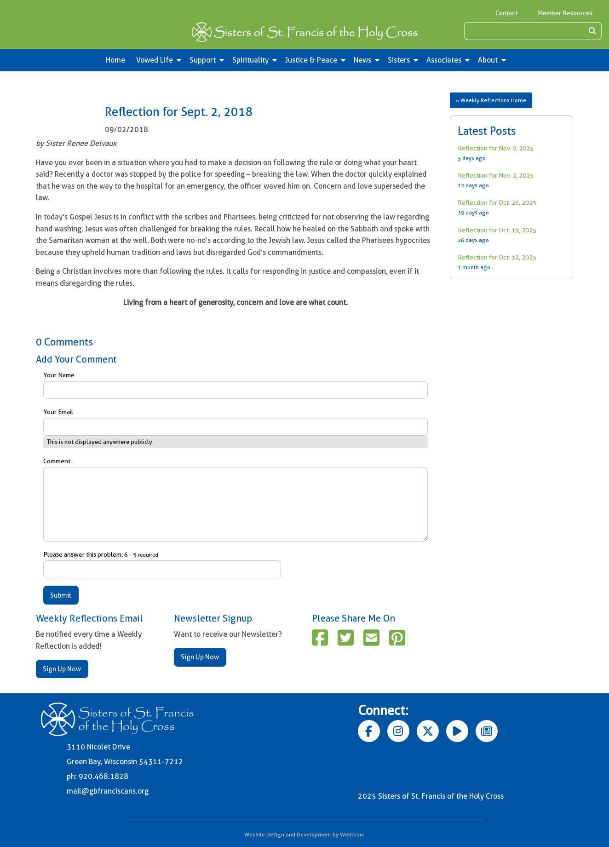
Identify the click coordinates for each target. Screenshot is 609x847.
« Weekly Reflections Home (491, 100)
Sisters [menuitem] (399, 60)
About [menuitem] (488, 60)
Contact (506, 13)
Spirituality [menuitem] (250, 60)
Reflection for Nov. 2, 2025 (496, 175)
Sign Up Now (62, 669)
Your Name (235, 385)
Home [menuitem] (115, 60)
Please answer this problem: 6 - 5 (162, 564)
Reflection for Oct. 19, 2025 (497, 230)
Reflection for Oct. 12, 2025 (497, 257)
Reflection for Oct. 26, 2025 (497, 202)
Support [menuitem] (203, 60)
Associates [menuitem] (443, 60)
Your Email (235, 422)
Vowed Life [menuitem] (154, 60)
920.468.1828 (103, 776)
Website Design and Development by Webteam (304, 834)
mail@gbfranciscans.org (108, 791)
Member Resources (565, 13)
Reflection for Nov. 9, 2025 (496, 148)
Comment (235, 499)
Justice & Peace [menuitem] (311, 60)
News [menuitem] (362, 60)
